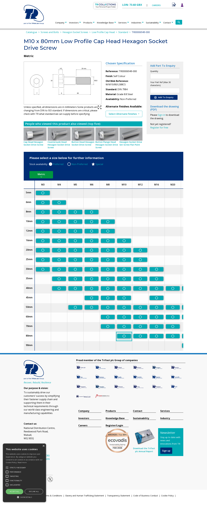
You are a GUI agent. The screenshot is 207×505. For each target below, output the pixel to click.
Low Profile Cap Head (103, 32)
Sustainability (152, 22)
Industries (136, 22)
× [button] (43, 446)
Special (99, 164)
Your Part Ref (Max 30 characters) (160, 84)
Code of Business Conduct (145, 495)
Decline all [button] (34, 491)
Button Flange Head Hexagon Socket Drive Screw (106, 145)
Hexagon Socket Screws (75, 32)
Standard (123, 32)
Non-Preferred (79, 164)
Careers (82, 425)
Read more (22, 462)
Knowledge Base (105, 22)
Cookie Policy (167, 495)
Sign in (161, 114)
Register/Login (114, 425)
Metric (41, 174)
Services (122, 22)
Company (59, 22)
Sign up (166, 450)
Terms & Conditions (52, 495)
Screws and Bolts (50, 32)
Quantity (154, 71)
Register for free (159, 127)
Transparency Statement (118, 495)
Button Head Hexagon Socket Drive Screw (83, 143)
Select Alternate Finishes (123, 113)
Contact (167, 22)
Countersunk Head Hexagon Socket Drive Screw (59, 145)
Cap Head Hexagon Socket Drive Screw (33, 143)
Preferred (58, 164)
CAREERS (156, 5)
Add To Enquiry (164, 97)
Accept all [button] (14, 491)
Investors (74, 22)
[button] (24, 497)
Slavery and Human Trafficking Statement (84, 495)
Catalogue (31, 32)
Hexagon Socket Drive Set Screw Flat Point (130, 143)
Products (87, 22)
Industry (165, 418)
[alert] (24, 473)
